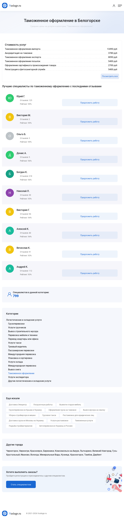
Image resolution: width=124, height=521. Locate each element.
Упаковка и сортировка (20, 358)
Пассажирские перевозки (21, 350)
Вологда (34, 454)
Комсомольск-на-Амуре (67, 451)
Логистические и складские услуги (24, 320)
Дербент (97, 454)
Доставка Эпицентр (18, 405)
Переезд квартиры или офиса (23, 339)
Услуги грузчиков (17, 327)
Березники (48, 451)
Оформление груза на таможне (62, 410)
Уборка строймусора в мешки (22, 415)
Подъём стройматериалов (20, 426)
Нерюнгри (24, 451)
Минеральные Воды (50, 454)
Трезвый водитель (17, 346)
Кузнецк (65, 454)
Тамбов (88, 454)
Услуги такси (14, 343)
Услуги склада (15, 362)
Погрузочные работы (43, 405)
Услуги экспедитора (18, 377)
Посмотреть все (110, 76)
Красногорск (76, 454)
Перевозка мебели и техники (22, 335)
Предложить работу (89, 103)
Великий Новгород (101, 451)
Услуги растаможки (59, 420)
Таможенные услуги (84, 420)
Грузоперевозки (16, 323)
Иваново (25, 454)
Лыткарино (86, 451)
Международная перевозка (22, 365)
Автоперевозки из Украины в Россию (55, 426)
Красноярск (36, 451)
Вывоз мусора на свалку (94, 410)
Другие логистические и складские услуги (29, 381)
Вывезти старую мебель (70, 405)
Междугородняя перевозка (22, 354)
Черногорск (12, 451)
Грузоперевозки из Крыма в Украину (25, 410)
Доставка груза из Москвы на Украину (26, 420)
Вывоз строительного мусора (23, 331)
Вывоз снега (14, 369)
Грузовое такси (49, 415)
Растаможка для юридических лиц (78, 415)
